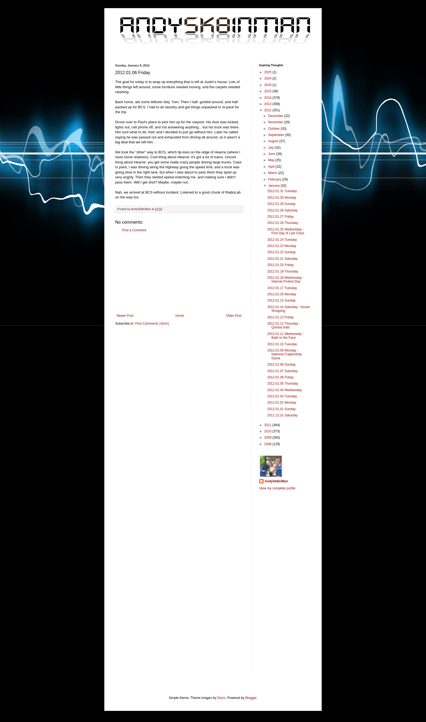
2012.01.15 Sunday (281, 300)
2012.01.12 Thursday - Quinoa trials (283, 325)
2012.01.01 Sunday (281, 409)
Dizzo (221, 698)
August (273, 141)
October (274, 129)
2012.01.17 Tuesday (282, 288)
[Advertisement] (179, 273)
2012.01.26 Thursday (282, 223)
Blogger (250, 698)
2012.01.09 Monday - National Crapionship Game (284, 354)
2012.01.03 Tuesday (282, 396)
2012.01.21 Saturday (282, 259)
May (271, 160)
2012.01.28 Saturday (282, 210)
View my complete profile (277, 488)
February (275, 179)
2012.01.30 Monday (281, 197)
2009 (268, 437)
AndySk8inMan (276, 481)
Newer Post (125, 316)
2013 (268, 104)
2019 (268, 85)
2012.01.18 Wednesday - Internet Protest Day (285, 279)
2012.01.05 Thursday (282, 383)
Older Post (234, 316)
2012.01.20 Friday (280, 265)
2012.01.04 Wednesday (284, 390)
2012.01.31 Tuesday (282, 191)
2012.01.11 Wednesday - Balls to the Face (285, 336)
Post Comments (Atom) (152, 323)
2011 (268, 425)
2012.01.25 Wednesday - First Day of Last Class (285, 231)
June (272, 154)
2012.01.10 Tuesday (282, 344)
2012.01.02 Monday (281, 402)
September (276, 135)
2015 (268, 91)
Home (180, 316)
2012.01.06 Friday (280, 377)
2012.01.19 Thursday (282, 271)
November (276, 122)
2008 (268, 444)
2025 (268, 72)
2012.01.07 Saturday (282, 371)
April (271, 167)
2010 (268, 431)
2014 (268, 98)
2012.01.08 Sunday (281, 364)
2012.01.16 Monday (281, 294)
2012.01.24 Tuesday (282, 240)
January (274, 186)
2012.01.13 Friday (280, 317)
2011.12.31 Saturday (282, 415)
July (271, 148)
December (276, 116)
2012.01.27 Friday (280, 216)
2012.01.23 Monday (281, 246)
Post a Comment (134, 230)
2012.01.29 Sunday (281, 204)
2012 (268, 110)
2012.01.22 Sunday (281, 252)
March (273, 173)
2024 (268, 78)
